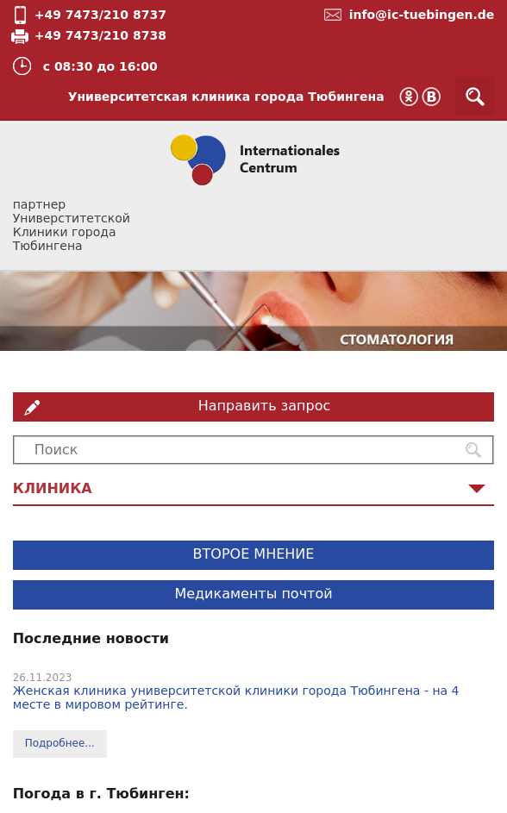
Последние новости (91, 638)
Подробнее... (60, 743)
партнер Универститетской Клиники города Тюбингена (71, 225)
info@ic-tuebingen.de (422, 15)
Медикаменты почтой (253, 593)
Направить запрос (264, 405)
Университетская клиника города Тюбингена (226, 96)
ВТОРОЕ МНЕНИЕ (254, 554)
